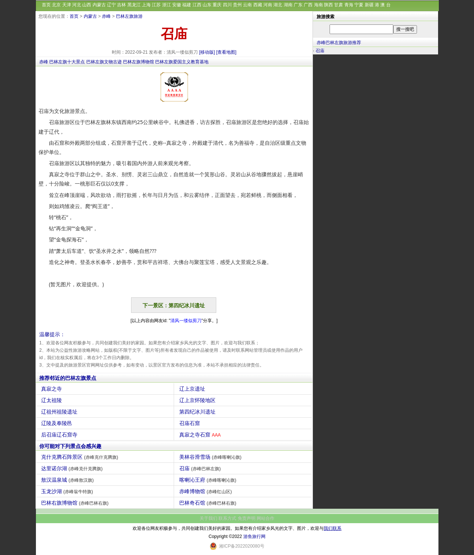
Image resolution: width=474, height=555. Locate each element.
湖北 (277, 4)
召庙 (201, 468)
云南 (247, 4)
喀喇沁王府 (208, 480)
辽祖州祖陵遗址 (60, 412)
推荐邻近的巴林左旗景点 (67, 378)
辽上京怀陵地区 (198, 400)
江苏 (156, 4)
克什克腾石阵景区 (80, 457)
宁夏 (358, 4)
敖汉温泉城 (68, 480)
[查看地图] (226, 52)
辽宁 (111, 4)
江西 (197, 4)
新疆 (369, 4)
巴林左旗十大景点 (67, 61)
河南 (267, 4)
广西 (308, 4)
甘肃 (338, 4)
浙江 (166, 4)
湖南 (288, 4)
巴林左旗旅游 (129, 16)
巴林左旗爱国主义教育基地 (181, 61)
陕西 (328, 4)
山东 (207, 4)
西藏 (257, 4)
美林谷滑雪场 (211, 457)
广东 (298, 4)
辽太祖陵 (52, 400)
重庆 (217, 4)
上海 (146, 4)
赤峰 (106, 16)
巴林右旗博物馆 (75, 503)
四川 (227, 4)
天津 (66, 4)
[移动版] (207, 52)
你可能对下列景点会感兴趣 (70, 446)
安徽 (176, 4)
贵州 (237, 4)
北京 (56, 4)
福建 (186, 4)
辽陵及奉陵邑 (57, 423)
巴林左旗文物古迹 (104, 61)
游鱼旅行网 (254, 536)
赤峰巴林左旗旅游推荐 (339, 42)
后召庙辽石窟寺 (60, 435)
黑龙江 (134, 4)
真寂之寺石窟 (201, 435)
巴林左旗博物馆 (138, 61)
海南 (318, 4)
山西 (86, 4)
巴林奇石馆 (208, 503)
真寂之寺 (52, 389)
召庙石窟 (190, 423)
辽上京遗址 (193, 389)
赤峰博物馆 (206, 491)
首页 (46, 4)
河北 (76, 4)
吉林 (121, 4)
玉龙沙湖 (68, 491)
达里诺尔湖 (72, 468)
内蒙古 (99, 4)
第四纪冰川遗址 (198, 412)
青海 (348, 4)
